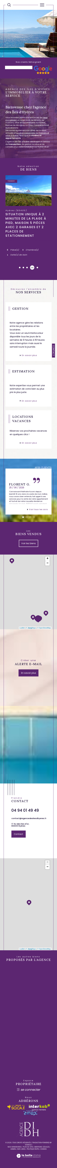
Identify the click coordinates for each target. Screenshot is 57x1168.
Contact (53, 350)
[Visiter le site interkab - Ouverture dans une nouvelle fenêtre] (39, 1107)
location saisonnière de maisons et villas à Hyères (27, 134)
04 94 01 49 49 (25, 810)
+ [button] (47, 558)
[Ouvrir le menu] (42, 5)
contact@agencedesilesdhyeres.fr (28, 818)
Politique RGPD (33, 1149)
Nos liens (21, 1149)
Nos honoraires (14, 1147)
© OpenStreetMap (44, 628)
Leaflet (22, 628)
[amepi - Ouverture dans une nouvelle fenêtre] (30, 1112)
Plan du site (28, 1147)
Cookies (43, 1149)
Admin (13, 1149)
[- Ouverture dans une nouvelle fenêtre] (43, 73)
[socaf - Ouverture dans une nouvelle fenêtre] (16, 1107)
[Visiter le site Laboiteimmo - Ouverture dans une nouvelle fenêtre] (28, 1159)
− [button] (47, 563)
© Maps (31, 628)
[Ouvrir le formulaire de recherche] (9, 5)
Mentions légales (41, 1147)
